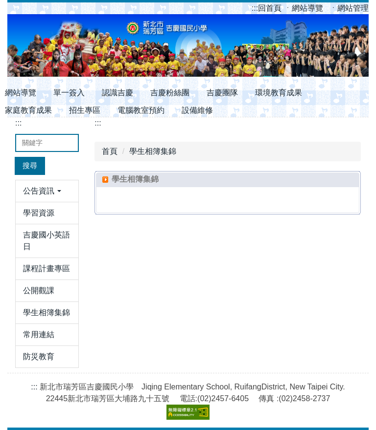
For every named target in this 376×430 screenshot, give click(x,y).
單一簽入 (69, 92)
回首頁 (268, 8)
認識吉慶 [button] (117, 92)
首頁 (110, 151)
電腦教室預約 (141, 110)
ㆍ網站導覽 (304, 8)
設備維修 (197, 110)
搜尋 (30, 165)
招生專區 (84, 110)
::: (255, 8)
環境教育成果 (278, 92)
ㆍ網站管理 (349, 8)
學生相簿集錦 (152, 151)
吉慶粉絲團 (169, 92)
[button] (47, 191)
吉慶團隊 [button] (222, 92)
